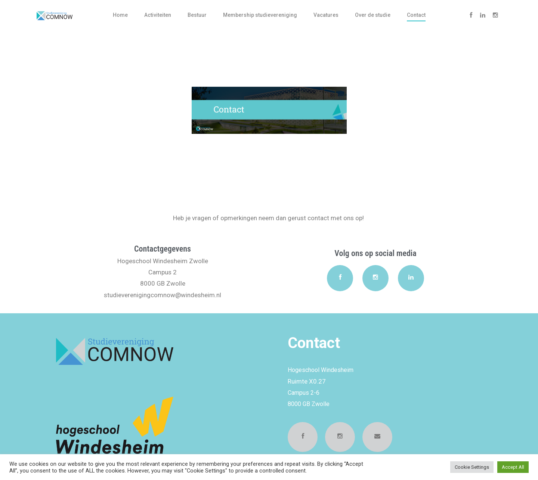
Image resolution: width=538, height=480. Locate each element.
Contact (416, 15)
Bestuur (197, 15)
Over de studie (372, 15)
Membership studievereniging (260, 15)
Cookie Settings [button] (472, 467)
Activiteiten (157, 15)
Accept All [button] (513, 467)
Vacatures (325, 15)
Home (120, 15)
